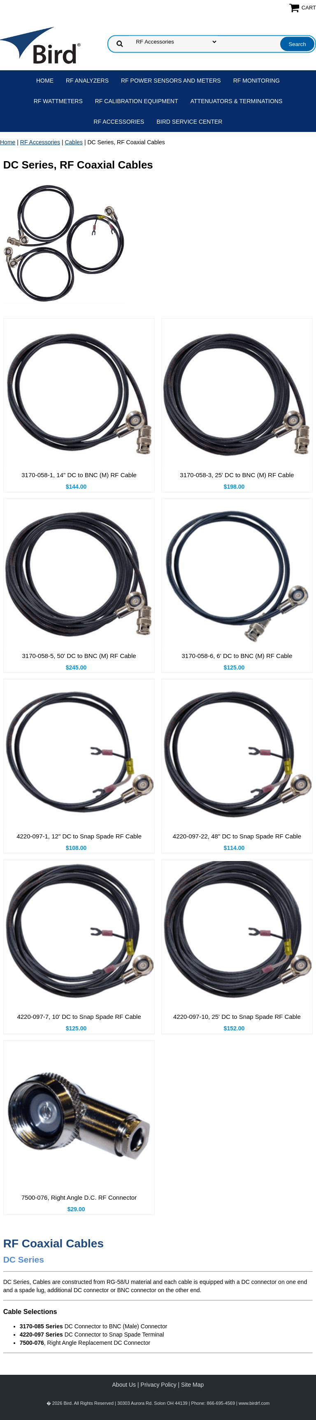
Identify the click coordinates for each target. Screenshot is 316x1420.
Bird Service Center (189, 121)
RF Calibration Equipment (136, 101)
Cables (74, 142)
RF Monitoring (256, 80)
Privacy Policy (159, 1384)
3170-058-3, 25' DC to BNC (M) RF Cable (237, 474)
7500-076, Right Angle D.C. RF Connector (79, 1197)
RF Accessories (119, 121)
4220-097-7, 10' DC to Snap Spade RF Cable (79, 1016)
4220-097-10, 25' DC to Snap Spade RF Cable (237, 1016)
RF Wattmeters (58, 101)
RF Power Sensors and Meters (171, 80)
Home (44, 80)
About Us (124, 1384)
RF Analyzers (87, 80)
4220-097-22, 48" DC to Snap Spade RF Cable (237, 836)
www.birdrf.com (254, 1403)
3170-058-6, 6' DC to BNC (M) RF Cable (237, 655)
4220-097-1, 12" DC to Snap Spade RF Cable (79, 836)
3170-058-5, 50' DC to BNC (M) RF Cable (79, 655)
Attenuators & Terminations (237, 101)
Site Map (192, 1384)
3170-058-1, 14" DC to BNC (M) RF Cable (79, 474)
